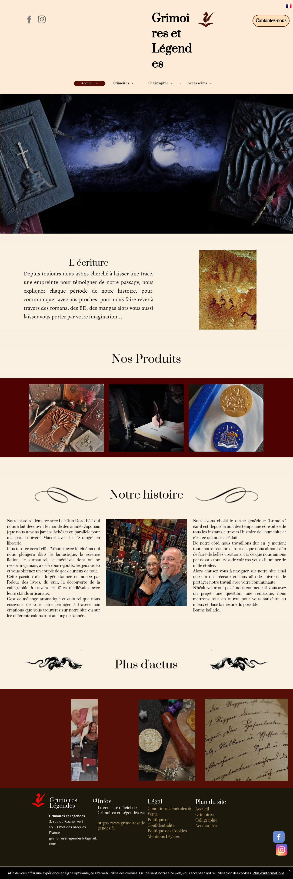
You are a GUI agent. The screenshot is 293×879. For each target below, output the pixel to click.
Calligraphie (206, 820)
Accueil (202, 809)
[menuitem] (90, 83)
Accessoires (206, 826)
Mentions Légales (164, 836)
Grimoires (204, 814)
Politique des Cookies (167, 831)
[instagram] (41, 20)
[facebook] (29, 20)
